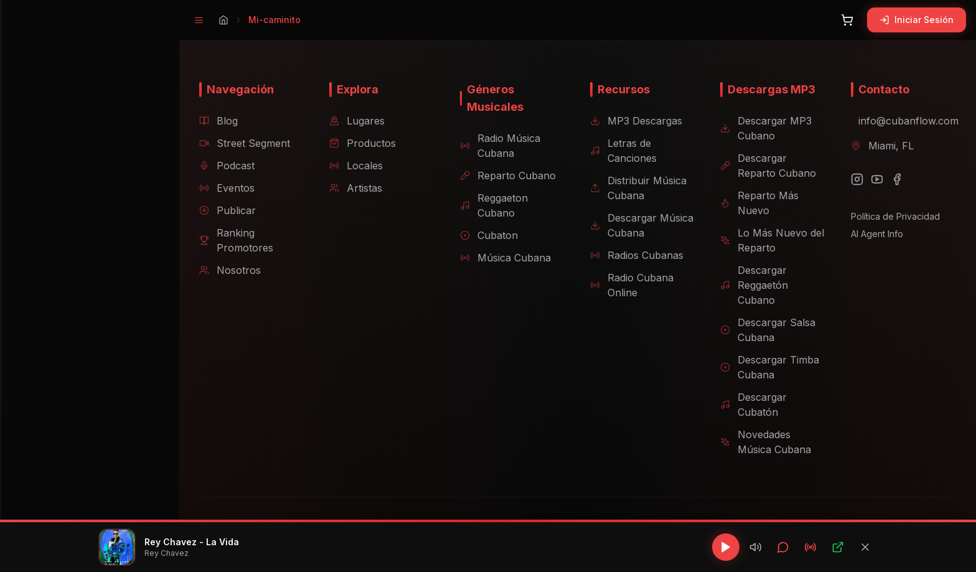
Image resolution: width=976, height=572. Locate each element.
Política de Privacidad (885, 216)
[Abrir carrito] (847, 19)
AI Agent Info (867, 233)
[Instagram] (847, 179)
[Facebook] (887, 179)
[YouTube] (867, 179)
